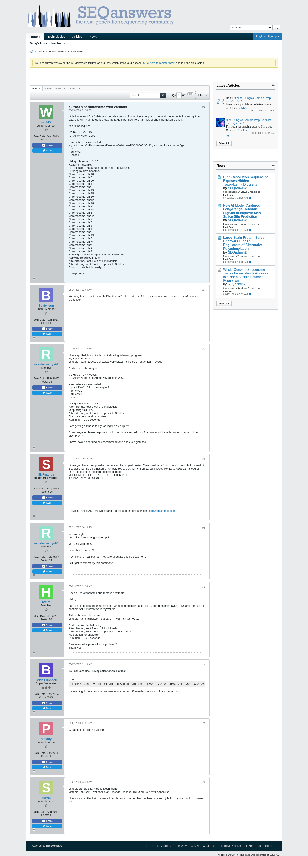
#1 (203, 106)
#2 (203, 290)
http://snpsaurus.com (162, 510)
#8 (203, 723)
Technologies (56, 36)
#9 (203, 782)
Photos (75, 88)
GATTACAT (237, 101)
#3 (203, 348)
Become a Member (232, 846)
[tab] (36, 88)
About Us (255, 846)
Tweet (47, 150)
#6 (203, 586)
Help (149, 846)
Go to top (271, 846)
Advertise (209, 846)
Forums (34, 37)
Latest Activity (55, 88)
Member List (59, 43)
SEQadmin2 (237, 123)
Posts (36, 88)
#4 (203, 459)
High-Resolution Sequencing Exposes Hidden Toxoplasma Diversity (246, 180)
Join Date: (40, 136)
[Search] (251, 27)
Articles (77, 36)
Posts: (45, 139)
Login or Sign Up (268, 36)
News (93, 36)
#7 (203, 664)
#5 (203, 527)
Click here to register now (158, 62)
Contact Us (164, 846)
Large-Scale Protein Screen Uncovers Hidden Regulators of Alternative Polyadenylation (245, 243)
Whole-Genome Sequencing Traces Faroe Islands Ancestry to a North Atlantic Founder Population (245, 275)
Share (47, 145)
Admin (195, 846)
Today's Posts (38, 43)
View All (224, 143)
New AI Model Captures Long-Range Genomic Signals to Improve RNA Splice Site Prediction (242, 211)
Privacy (181, 846)
